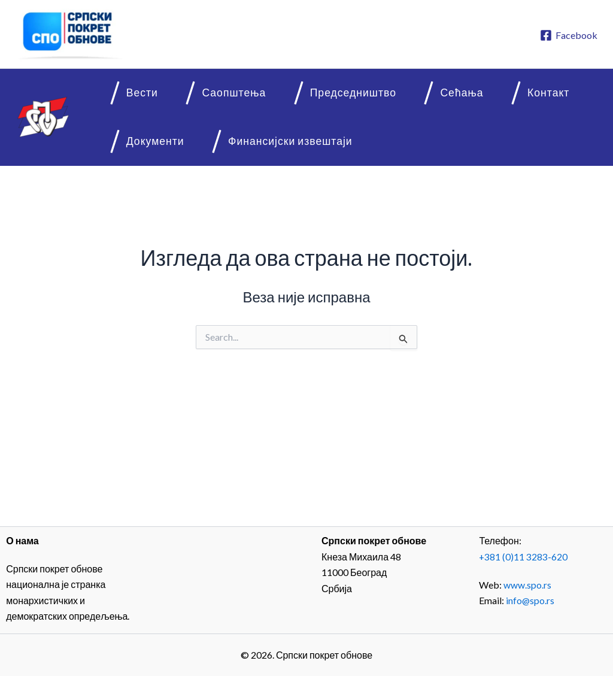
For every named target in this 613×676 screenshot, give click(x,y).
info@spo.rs (530, 600)
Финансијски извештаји (169, 149)
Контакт (463, 95)
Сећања (393, 95)
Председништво (301, 95)
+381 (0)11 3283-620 (523, 556)
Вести (123, 95)
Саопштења (198, 95)
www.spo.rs (527, 584)
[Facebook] (568, 35)
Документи (541, 95)
